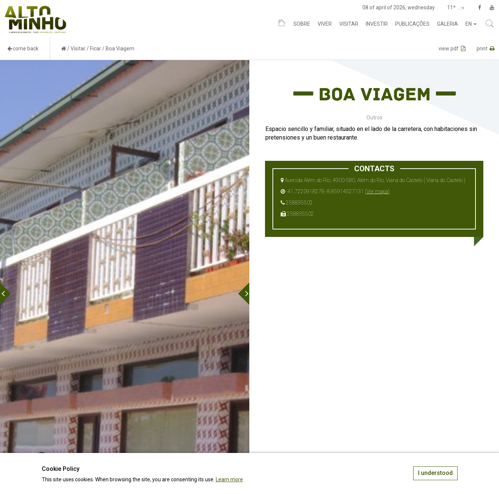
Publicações (412, 24)
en (471, 24)
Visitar (348, 24)
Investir (377, 24)
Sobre (301, 24)
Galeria (447, 24)
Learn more (229, 479)
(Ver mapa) (377, 191)
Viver (325, 24)
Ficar (95, 48)
